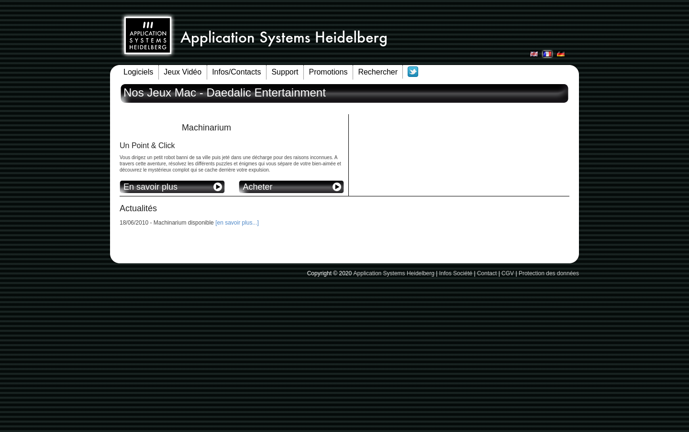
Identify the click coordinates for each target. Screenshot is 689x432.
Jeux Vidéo (182, 72)
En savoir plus (150, 187)
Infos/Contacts (236, 72)
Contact (487, 273)
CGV (507, 273)
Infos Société (455, 273)
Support (284, 72)
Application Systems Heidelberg (394, 273)
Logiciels (138, 72)
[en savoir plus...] (237, 222)
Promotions (328, 72)
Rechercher (378, 72)
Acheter (257, 187)
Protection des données (549, 273)
